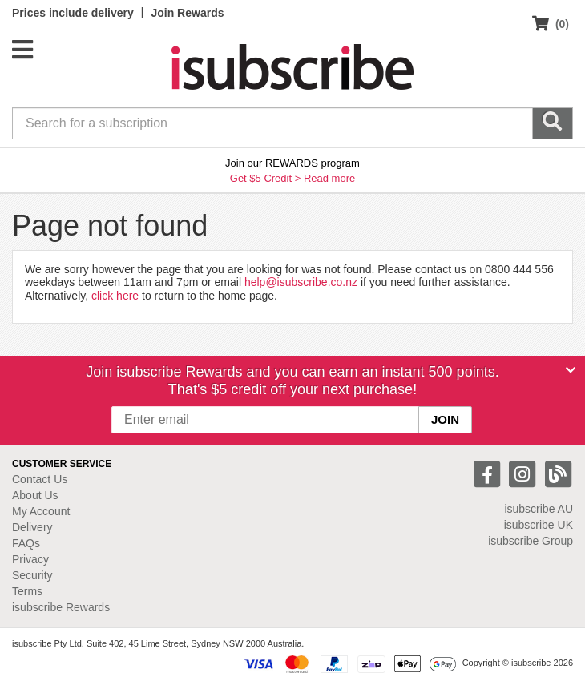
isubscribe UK (538, 524)
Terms (27, 591)
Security (32, 575)
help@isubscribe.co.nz (300, 282)
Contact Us (39, 479)
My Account (41, 511)
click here (115, 295)
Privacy (30, 559)
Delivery (32, 527)
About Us (35, 495)
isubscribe (538, 508)
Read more (329, 178)
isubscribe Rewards (61, 607)
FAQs (26, 543)
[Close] (570, 370)
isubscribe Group (530, 540)
